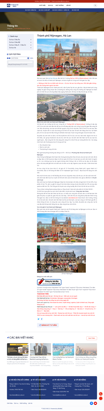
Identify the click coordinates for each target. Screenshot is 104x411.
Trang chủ (9, 28)
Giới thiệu (42, 5)
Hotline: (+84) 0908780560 (42, 1)
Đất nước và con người (70, 296)
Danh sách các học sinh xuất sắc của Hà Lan (67, 315)
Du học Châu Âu (30, 10)
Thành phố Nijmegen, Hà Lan (22, 28)
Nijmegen (60, 298)
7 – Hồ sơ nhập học (68, 309)
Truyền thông (66, 302)
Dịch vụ (50, 5)
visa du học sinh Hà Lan (88, 315)
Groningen (74, 298)
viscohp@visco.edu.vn (59, 395)
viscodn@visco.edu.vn (81, 395)
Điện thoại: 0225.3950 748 (61, 391)
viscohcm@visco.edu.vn (38, 395)
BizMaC (60, 408)
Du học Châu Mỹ (44, 10)
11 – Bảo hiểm (45, 311)
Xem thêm (91, 338)
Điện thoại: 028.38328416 (38, 389)
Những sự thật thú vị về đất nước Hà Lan (51, 83)
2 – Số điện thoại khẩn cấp (74, 307)
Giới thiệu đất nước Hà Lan (44, 296)
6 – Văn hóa (59, 309)
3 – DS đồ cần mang (88, 307)
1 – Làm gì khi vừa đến (59, 307)
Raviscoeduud (80, 124)
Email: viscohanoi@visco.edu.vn (60, 1)
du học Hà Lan (52, 78)
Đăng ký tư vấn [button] (48, 325)
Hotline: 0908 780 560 (16, 389)
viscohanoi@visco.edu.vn (17, 395)
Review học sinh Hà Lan (65, 313)
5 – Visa (52, 309)
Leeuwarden (67, 298)
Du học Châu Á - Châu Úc (60, 10)
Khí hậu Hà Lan (58, 296)
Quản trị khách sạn (81, 302)
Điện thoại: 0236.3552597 (82, 389)
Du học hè (75, 10)
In (31, 58)
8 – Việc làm (78, 309)
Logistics (73, 302)
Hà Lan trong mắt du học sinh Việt (47, 313)
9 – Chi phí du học (88, 309)
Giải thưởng (59, 5)
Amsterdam (53, 298)
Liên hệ (68, 5)
